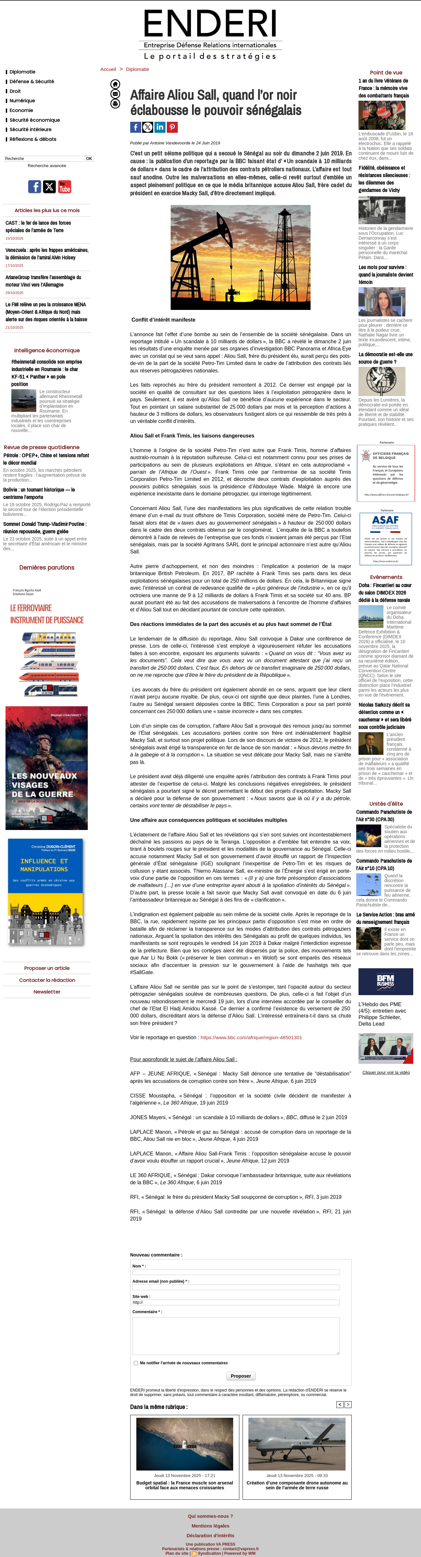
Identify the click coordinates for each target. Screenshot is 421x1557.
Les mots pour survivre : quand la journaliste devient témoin (385, 261)
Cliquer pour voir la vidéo (386, 1030)
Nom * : (139, 1266)
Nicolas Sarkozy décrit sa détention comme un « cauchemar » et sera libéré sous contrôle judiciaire (384, 683)
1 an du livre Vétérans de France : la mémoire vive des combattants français (383, 88)
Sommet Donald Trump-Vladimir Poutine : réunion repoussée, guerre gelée (44, 517)
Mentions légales (210, 1524)
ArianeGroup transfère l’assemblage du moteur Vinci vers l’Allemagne (44, 272)
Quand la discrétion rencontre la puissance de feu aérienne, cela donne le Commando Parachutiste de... (385, 856)
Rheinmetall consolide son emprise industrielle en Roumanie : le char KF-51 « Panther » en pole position (46, 372)
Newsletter (47, 977)
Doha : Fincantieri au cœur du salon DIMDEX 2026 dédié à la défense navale (384, 571)
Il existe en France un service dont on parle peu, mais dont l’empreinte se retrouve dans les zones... (386, 907)
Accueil (109, 69)
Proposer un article (47, 952)
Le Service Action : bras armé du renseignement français (385, 882)
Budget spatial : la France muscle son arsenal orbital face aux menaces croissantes (184, 1485)
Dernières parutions (47, 552)
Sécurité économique (29, 110)
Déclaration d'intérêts (210, 1532)
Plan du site (178, 1549)
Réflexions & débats (27, 125)
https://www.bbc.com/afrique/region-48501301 (253, 1037)
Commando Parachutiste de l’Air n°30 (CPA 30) (384, 779)
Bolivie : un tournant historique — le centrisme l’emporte (39, 484)
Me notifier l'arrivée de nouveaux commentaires (184, 1363)
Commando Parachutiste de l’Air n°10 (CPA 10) (384, 831)
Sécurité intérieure (26, 118)
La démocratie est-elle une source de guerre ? (385, 338)
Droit (11, 87)
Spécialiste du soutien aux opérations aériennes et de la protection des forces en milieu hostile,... (385, 804)
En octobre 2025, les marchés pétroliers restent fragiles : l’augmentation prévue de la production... (46, 468)
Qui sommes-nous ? (210, 1515)
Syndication (210, 1549)
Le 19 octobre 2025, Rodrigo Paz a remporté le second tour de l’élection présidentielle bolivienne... (43, 500)
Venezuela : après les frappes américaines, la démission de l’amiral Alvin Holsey (42, 242)
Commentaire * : (147, 1312)
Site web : (141, 1296)
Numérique (18, 94)
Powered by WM (239, 1549)
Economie (17, 102)
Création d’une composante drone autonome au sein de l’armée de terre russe (297, 1485)
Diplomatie (18, 71)
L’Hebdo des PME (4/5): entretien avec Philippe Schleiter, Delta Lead (386, 976)
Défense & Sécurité (26, 79)
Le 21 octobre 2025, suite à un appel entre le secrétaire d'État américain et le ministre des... (43, 531)
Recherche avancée (47, 151)
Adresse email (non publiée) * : (160, 1281)
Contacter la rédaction (47, 964)
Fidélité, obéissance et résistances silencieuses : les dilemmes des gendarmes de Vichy (384, 172)
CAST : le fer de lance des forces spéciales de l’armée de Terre (39, 210)
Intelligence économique (47, 350)
